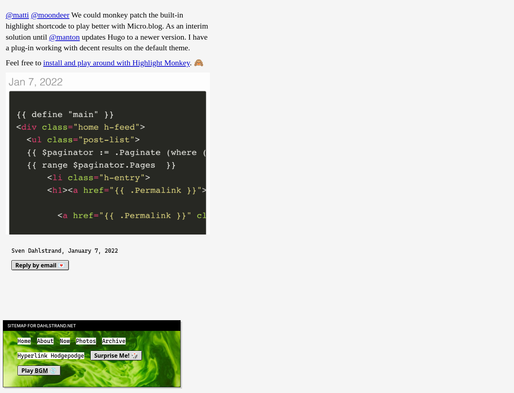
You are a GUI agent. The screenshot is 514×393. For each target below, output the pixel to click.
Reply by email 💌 (40, 265)
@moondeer (50, 14)
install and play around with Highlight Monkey (116, 62)
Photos (86, 341)
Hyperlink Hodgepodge (50, 356)
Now (65, 341)
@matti (17, 14)
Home (24, 341)
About (45, 341)
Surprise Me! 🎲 (116, 356)
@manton (64, 36)
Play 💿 (39, 370)
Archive (113, 341)
